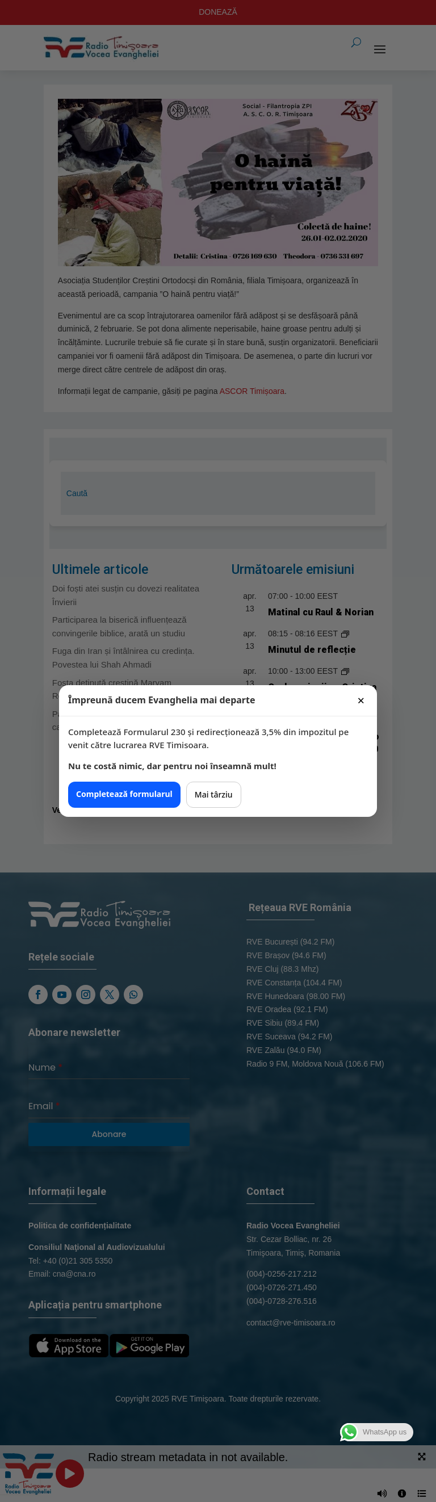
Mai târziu (214, 794)
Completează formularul (124, 793)
